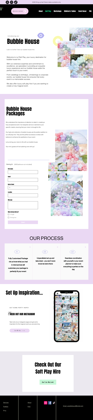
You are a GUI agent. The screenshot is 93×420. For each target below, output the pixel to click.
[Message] (23, 205)
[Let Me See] (20, 331)
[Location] (22, 195)
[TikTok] (15, 2)
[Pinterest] (7, 2)
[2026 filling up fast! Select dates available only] (46, 2)
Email (9, 176)
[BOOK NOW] (19, 11)
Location (10, 192)
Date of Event (11, 184)
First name (10, 169)
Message (10, 200)
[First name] (22, 172)
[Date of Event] (9, 187)
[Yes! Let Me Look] (48, 382)
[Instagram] (11, 2)
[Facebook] (49, 402)
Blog (4, 410)
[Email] (22, 180)
